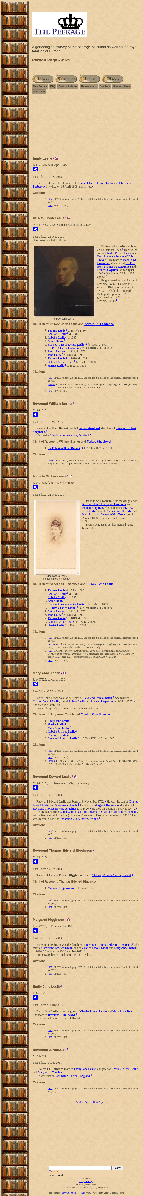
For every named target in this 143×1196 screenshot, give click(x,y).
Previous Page (121, 86)
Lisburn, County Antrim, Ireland (111, 875)
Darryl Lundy (85, 1181)
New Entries (40, 86)
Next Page (39, 91)
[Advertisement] (85, 124)
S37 (50, 199)
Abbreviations (89, 86)
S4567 (51, 460)
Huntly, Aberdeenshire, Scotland (69, 435)
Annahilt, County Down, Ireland (78, 818)
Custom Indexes (67, 86)
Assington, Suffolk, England (73, 1076)
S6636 (51, 384)
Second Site (80, 1193)
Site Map (105, 86)
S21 (50, 650)
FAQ (52, 86)
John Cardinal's (68, 1193)
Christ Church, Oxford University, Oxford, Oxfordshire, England (98, 811)
